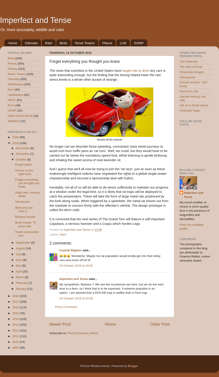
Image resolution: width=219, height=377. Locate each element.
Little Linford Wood (20, 115)
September (23, 242)
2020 (16, 137)
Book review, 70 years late (25, 224)
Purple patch (23, 164)
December (23, 148)
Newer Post (60, 324)
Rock (11, 105)
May (19, 265)
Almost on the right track (24, 172)
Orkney (12, 68)
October (21, 159)
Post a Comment (66, 307)
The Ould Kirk (189, 61)
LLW (123, 43)
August (21, 248)
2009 (16, 347)
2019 (16, 143)
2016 (16, 307)
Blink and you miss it (24, 209)
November (23, 153)
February (22, 282)
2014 (16, 319)
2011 (16, 336)
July (19, 254)
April (19, 271)
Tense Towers (85, 43)
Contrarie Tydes (190, 110)
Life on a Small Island (194, 105)
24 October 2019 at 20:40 (76, 298)
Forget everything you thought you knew (27, 183)
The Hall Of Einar (191, 66)
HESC (12, 100)
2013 (16, 324)
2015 (16, 313)
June (19, 260)
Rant (48, 43)
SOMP (139, 43)
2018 (16, 296)
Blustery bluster (25, 216)
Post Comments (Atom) (82, 333)
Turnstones (22, 201)
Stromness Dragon (192, 72)
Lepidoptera (15, 94)
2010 (16, 342)
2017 (16, 301)
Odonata (31, 43)
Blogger (133, 366)
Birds (63, 43)
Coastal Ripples (70, 250)
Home (13, 43)
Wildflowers (15, 84)
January (21, 288)
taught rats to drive (135, 70)
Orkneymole (188, 77)
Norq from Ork (189, 91)
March (20, 277)
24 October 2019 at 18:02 (76, 265)
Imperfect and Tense (35, 20)
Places (107, 43)
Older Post (160, 324)
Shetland (13, 121)
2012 (16, 330)
